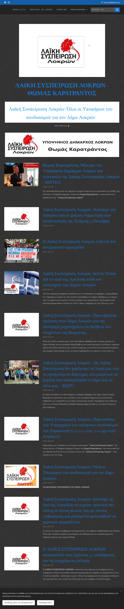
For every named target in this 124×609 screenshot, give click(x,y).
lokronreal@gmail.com (112, 2)
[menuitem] (28, 10)
